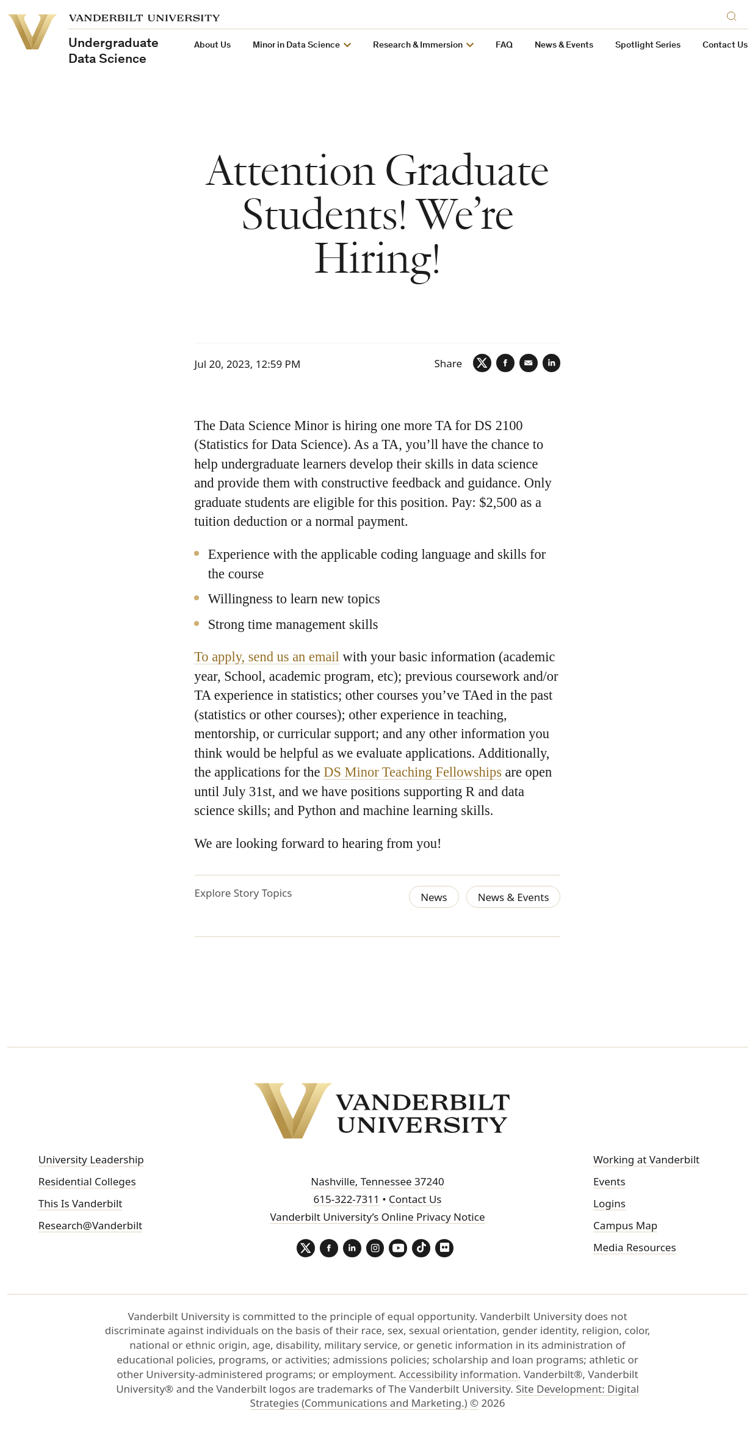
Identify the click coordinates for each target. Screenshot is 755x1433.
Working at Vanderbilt (646, 1160)
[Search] (734, 14)
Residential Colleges (87, 1181)
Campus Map (625, 1225)
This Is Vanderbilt (80, 1203)
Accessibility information (458, 1374)
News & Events (564, 45)
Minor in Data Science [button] (296, 45)
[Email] (528, 363)
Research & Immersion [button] (418, 45)
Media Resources (634, 1247)
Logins (609, 1203)
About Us (212, 45)
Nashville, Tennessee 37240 (377, 1182)
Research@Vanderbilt (90, 1225)
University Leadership (91, 1160)
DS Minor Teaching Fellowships (413, 772)
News (433, 897)
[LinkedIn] (551, 363)
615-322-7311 (347, 1199)
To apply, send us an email (267, 656)
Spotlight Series (648, 45)
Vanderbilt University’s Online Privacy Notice (377, 1217)
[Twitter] (481, 363)
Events (609, 1181)
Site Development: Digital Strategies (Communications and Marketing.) (444, 1396)
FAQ (504, 45)
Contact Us (725, 45)
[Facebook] (505, 363)
